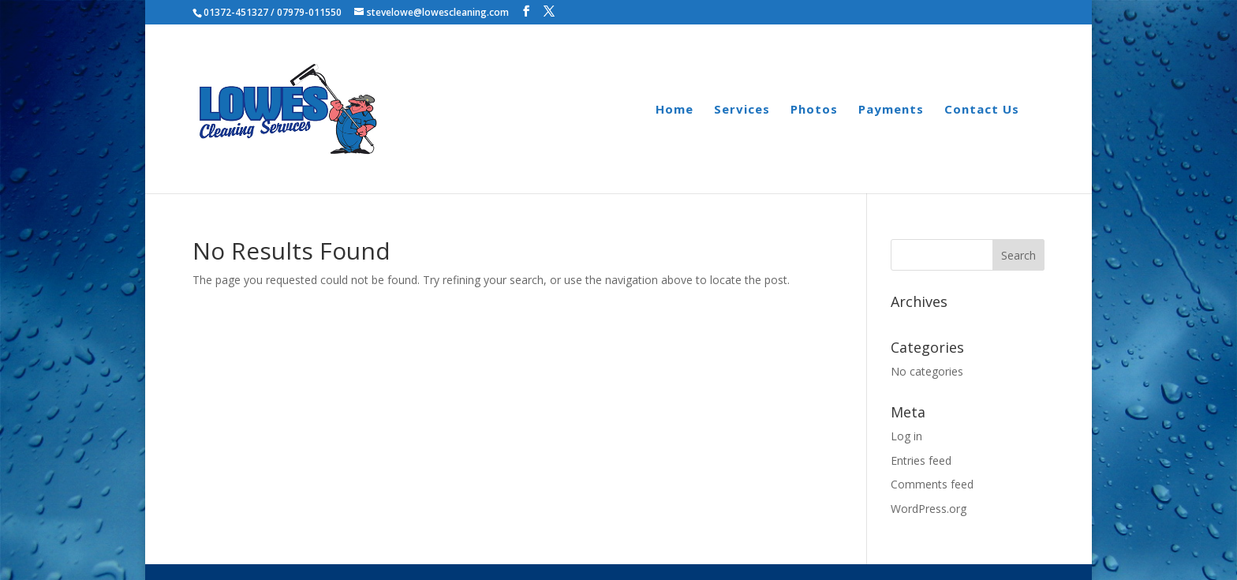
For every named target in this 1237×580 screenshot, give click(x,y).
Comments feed (932, 484)
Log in (906, 435)
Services (742, 110)
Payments (891, 110)
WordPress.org (928, 508)
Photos (814, 110)
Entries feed (921, 460)
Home (674, 110)
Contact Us (981, 110)
